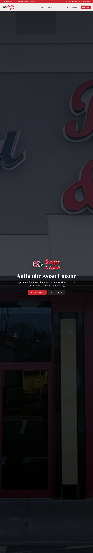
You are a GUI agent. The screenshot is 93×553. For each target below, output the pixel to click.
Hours (65, 7)
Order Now (85, 7)
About (57, 7)
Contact (74, 7)
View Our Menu (37, 292)
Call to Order (56, 292)
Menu (50, 7)
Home (43, 7)
